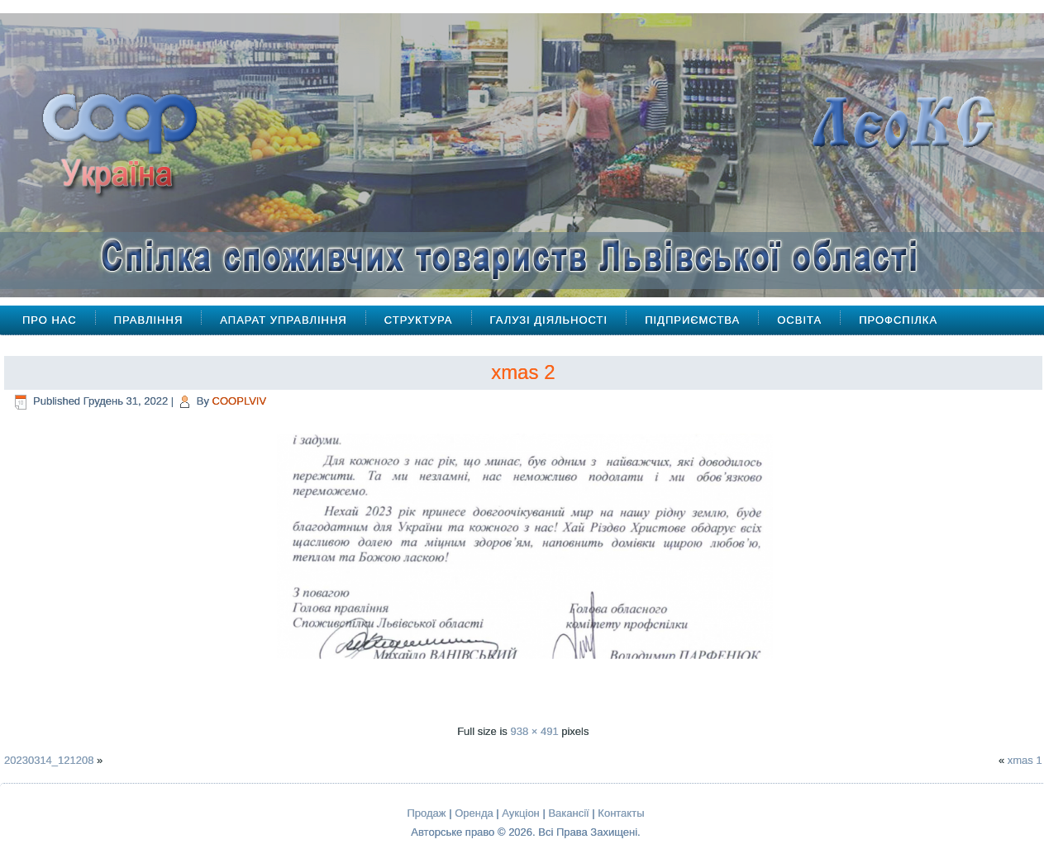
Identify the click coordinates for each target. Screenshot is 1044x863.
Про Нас (49, 320)
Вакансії (568, 813)
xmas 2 (523, 372)
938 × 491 (534, 731)
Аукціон (520, 813)
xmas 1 (1025, 760)
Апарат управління (283, 320)
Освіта (799, 320)
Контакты (621, 813)
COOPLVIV (239, 401)
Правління (149, 320)
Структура (418, 320)
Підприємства (692, 320)
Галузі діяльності (549, 320)
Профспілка (898, 320)
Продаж (427, 813)
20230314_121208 (48, 760)
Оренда (474, 813)
